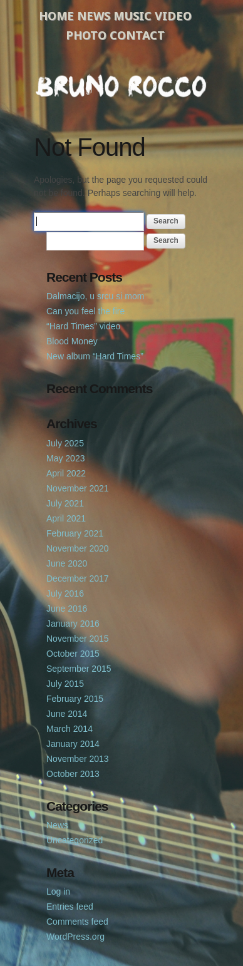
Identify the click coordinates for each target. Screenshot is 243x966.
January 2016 (73, 624)
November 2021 (77, 488)
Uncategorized (74, 840)
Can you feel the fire (85, 311)
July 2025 (65, 443)
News (93, 15)
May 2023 (65, 458)
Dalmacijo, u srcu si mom (95, 296)
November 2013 (77, 759)
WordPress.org (75, 937)
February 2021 (74, 533)
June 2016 (66, 609)
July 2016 (65, 593)
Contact (137, 35)
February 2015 (74, 699)
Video (173, 15)
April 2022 (66, 473)
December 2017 (77, 578)
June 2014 (66, 714)
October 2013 (73, 774)
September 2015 (78, 669)
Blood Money (72, 341)
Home (56, 15)
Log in (58, 891)
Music (132, 15)
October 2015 (73, 654)
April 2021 (66, 518)
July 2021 (65, 503)
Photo (86, 35)
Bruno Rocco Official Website (121, 85)
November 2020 (77, 548)
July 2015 (65, 684)
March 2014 (69, 729)
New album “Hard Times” (94, 356)
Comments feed (77, 922)
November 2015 (77, 639)
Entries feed (69, 907)
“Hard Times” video (83, 326)
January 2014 (73, 744)
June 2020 (66, 563)
